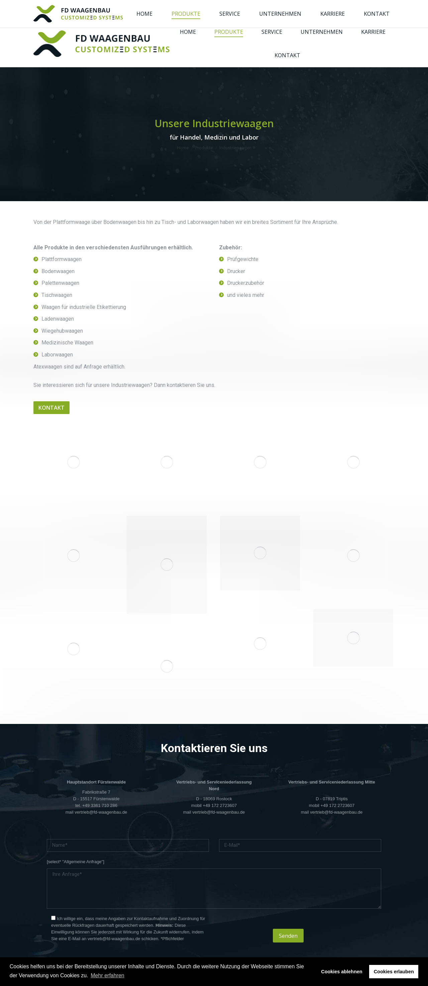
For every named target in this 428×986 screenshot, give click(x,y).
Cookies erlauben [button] (394, 971)
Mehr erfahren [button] (107, 975)
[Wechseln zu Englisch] (334, 10)
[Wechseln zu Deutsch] (321, 10)
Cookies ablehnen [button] (341, 971)
